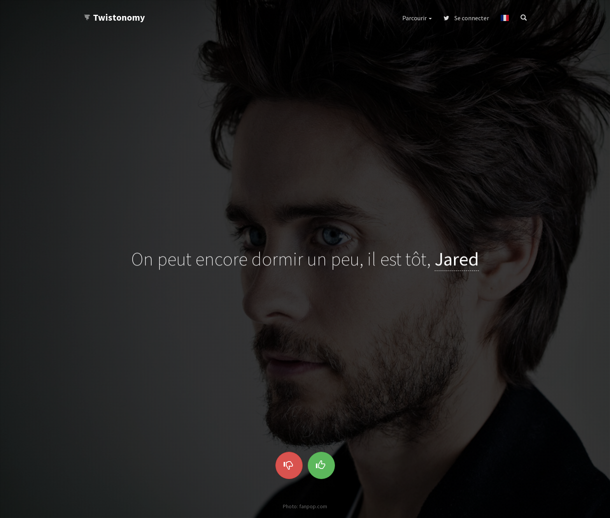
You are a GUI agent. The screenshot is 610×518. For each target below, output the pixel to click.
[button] (505, 18)
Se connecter (466, 18)
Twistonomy (114, 17)
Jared (457, 259)
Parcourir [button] (417, 18)
